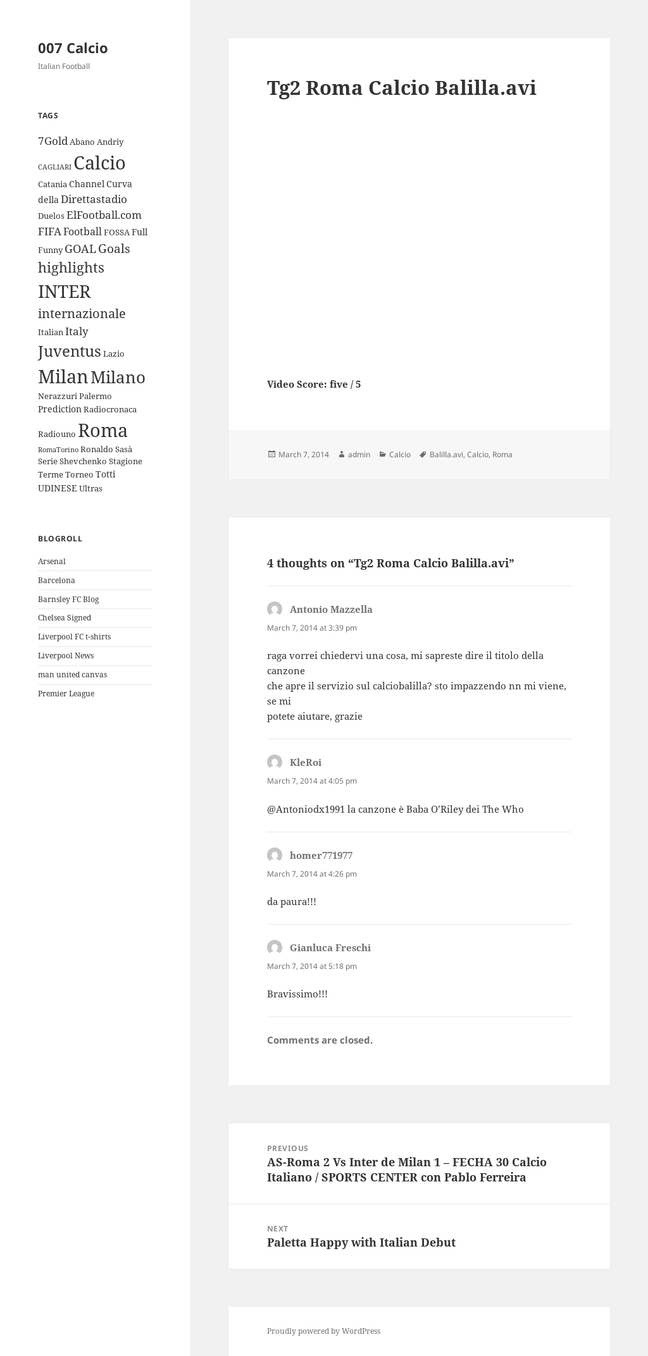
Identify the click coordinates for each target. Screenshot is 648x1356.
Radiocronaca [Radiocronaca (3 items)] (110, 409)
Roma (502, 454)
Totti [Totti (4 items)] (105, 474)
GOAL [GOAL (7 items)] (80, 248)
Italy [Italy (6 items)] (77, 331)
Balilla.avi (446, 454)
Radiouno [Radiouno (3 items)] (57, 434)
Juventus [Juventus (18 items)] (69, 350)
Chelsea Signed (64, 617)
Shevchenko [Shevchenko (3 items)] (83, 461)
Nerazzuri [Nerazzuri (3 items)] (57, 396)
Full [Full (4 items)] (139, 232)
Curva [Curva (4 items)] (119, 184)
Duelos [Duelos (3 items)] (51, 215)
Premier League (66, 693)
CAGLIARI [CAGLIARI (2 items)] (55, 167)
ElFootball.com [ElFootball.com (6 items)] (104, 214)
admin (359, 454)
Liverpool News (66, 655)
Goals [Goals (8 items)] (114, 248)
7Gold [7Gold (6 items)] (53, 140)
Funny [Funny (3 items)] (50, 250)
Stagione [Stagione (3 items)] (125, 461)
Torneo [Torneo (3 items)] (79, 474)
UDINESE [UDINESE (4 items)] (57, 488)
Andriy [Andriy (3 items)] (110, 141)
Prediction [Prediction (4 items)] (60, 409)
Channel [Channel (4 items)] (86, 184)
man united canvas (72, 674)
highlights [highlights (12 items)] (71, 267)
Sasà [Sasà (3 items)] (123, 449)
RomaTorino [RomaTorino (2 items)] (58, 449)
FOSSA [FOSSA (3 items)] (117, 232)
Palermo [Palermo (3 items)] (95, 396)
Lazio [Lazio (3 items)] (114, 353)
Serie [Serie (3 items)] (48, 461)
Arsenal (52, 561)
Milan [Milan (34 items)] (63, 376)
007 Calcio (73, 47)
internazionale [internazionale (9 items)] (82, 313)
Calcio (400, 454)
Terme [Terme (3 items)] (50, 474)
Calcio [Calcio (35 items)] (99, 162)
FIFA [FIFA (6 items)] (49, 231)
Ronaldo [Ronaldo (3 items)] (96, 449)
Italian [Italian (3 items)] (50, 332)
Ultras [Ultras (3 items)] (91, 488)
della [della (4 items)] (48, 200)
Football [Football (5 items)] (82, 231)
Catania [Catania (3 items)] (52, 184)
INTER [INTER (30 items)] (64, 291)
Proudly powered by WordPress (323, 1331)
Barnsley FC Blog (68, 599)
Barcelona (56, 580)
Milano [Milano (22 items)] (118, 377)
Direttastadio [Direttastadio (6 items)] (94, 199)
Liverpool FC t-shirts (74, 636)
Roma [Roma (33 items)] (103, 429)
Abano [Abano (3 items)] (82, 141)
